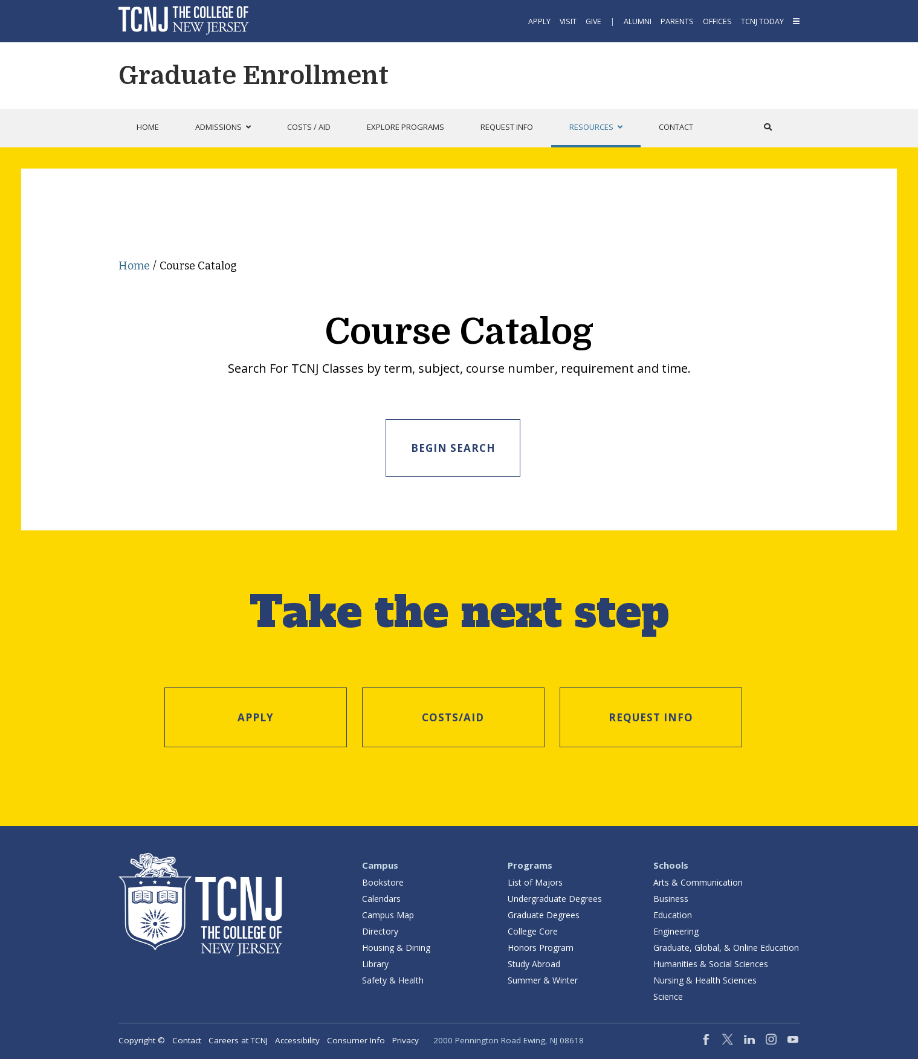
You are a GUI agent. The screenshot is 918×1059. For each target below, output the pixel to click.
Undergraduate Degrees (555, 897)
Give (593, 21)
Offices (717, 21)
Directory (380, 930)
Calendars (381, 897)
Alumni (637, 21)
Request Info (651, 716)
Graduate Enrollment (253, 75)
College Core (533, 930)
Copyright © (141, 1039)
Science (668, 995)
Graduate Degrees (544, 913)
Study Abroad (534, 962)
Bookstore (383, 881)
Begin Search (453, 448)
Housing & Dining (396, 946)
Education (672, 913)
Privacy (405, 1039)
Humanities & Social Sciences (710, 962)
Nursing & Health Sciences (705, 979)
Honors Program (541, 946)
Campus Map (388, 913)
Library (375, 962)
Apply (539, 21)
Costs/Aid (453, 716)
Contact (186, 1039)
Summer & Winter (543, 979)
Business (670, 897)
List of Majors (535, 881)
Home (134, 265)
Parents (677, 21)
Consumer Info (356, 1039)
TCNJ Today (762, 21)
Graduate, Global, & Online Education (726, 946)
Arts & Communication (698, 881)
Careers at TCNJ (238, 1039)
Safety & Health (393, 979)
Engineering (676, 930)
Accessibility (297, 1039)
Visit (568, 21)
